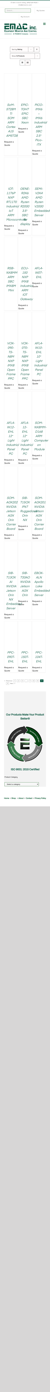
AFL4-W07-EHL (39, 273)
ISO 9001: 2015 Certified (25, 769)
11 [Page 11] (7, 683)
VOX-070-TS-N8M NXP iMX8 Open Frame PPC (24, 361)
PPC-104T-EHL (39, 657)
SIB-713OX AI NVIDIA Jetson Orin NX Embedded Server (14, 591)
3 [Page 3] (22, 681)
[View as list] (27, 62)
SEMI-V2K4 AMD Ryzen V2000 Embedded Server (42, 202)
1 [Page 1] (14, 681)
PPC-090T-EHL (11, 657)
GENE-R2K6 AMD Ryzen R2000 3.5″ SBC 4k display (25, 206)
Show (18, 56)
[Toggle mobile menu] (44, 23)
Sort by (17, 49)
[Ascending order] (36, 49)
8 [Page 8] (33, 681)
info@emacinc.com (25, 5)
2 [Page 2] (18, 681)
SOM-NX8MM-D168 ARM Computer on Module (41, 436)
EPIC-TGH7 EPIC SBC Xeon (25, 114)
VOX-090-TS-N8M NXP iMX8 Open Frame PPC (10, 361)
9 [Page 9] (37, 681)
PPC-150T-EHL (25, 657)
